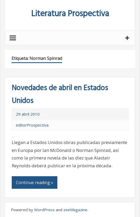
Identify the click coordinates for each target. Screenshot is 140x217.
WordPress (44, 209)
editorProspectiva (32, 125)
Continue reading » (34, 182)
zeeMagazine (75, 209)
